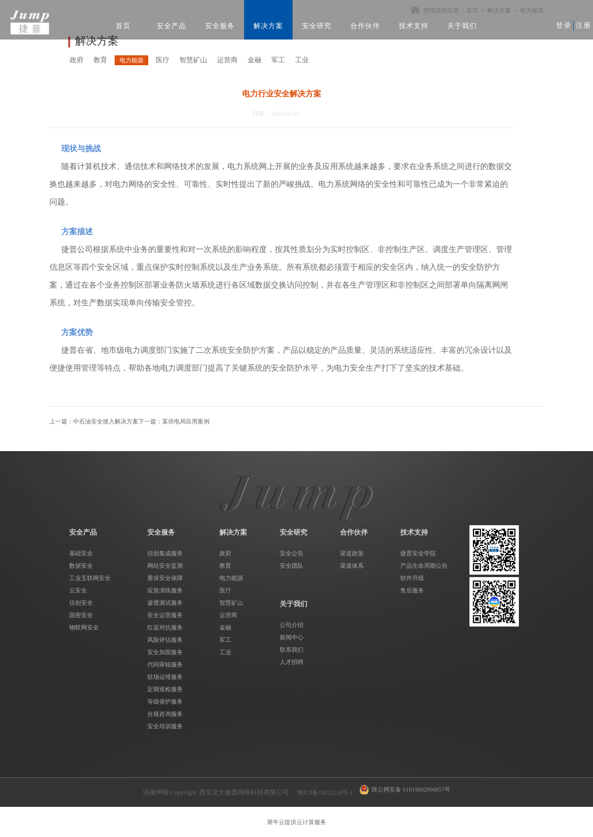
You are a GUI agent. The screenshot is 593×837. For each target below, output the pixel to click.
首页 (123, 26)
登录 (564, 25)
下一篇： (174, 421)
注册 (584, 25)
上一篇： (93, 421)
